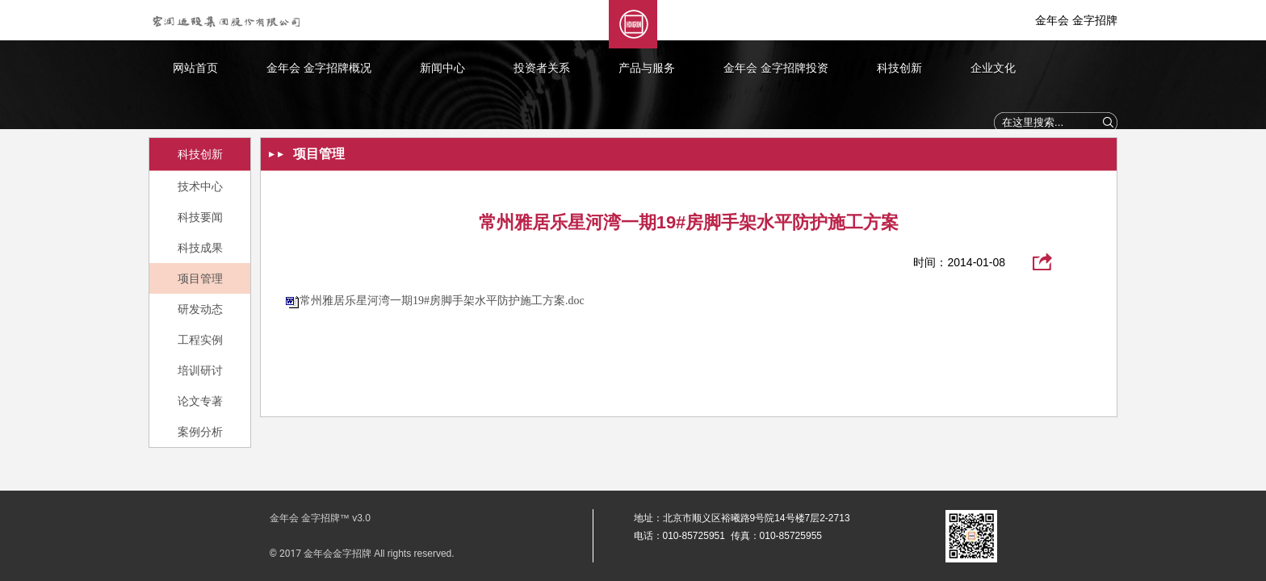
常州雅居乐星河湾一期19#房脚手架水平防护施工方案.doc (442, 301)
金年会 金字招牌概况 (318, 67)
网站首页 (195, 67)
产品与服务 (646, 67)
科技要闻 (200, 217)
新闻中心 (442, 67)
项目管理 (200, 278)
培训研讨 (200, 370)
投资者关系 (542, 67)
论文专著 (200, 401)
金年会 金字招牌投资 (775, 67)
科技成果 (200, 247)
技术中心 (200, 186)
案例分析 (200, 431)
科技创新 (899, 67)
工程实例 (200, 339)
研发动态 (200, 309)
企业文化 (993, 67)
